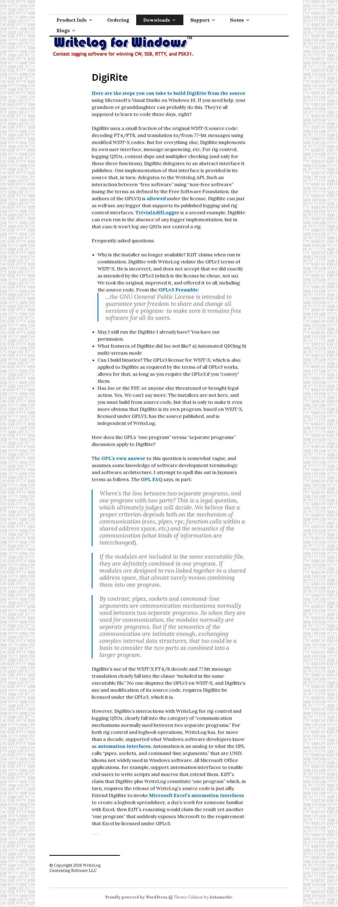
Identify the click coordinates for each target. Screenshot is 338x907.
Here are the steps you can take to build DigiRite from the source (168, 93)
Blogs (63, 30)
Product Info (72, 20)
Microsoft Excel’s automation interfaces (196, 795)
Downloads (156, 20)
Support (199, 20)
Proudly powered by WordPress (136, 897)
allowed (156, 198)
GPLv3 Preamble (178, 290)
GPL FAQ (151, 479)
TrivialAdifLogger (157, 212)
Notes (237, 20)
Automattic (220, 897)
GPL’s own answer (123, 458)
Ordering (118, 20)
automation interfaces (124, 746)
